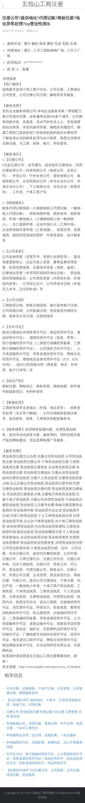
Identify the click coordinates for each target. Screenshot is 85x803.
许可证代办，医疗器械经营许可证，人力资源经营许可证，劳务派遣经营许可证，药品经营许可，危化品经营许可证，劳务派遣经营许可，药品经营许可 (44, 758)
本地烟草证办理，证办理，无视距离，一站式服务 (41, 735)
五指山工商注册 (42, 4)
